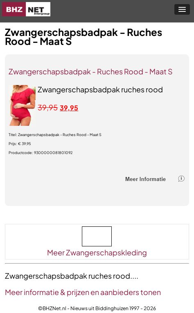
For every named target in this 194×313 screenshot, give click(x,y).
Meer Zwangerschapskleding (97, 252)
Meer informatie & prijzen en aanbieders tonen (83, 292)
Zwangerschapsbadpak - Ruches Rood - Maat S (91, 71)
